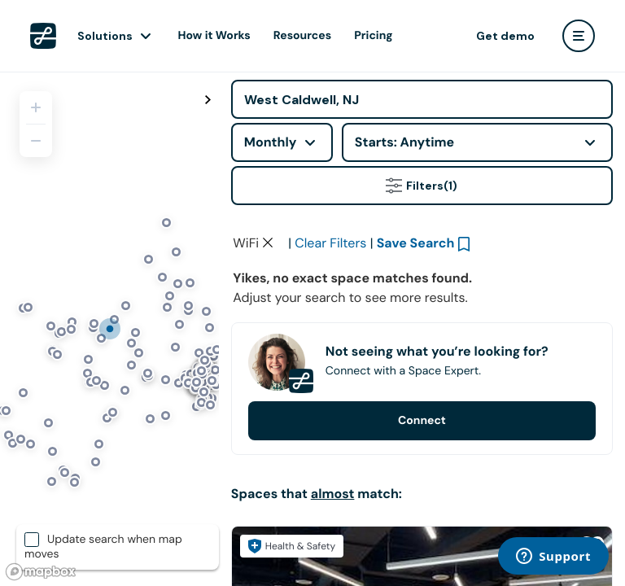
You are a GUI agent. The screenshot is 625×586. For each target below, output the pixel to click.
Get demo (505, 35)
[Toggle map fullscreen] (208, 100)
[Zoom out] (36, 141)
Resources (302, 35)
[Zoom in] (36, 107)
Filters (421, 185)
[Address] (422, 99)
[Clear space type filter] (268, 242)
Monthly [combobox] (270, 142)
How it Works (214, 35)
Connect (422, 420)
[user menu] (578, 36)
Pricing (373, 35)
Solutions (105, 35)
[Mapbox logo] (40, 571)
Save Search (416, 242)
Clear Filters (330, 242)
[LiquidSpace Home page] (43, 36)
